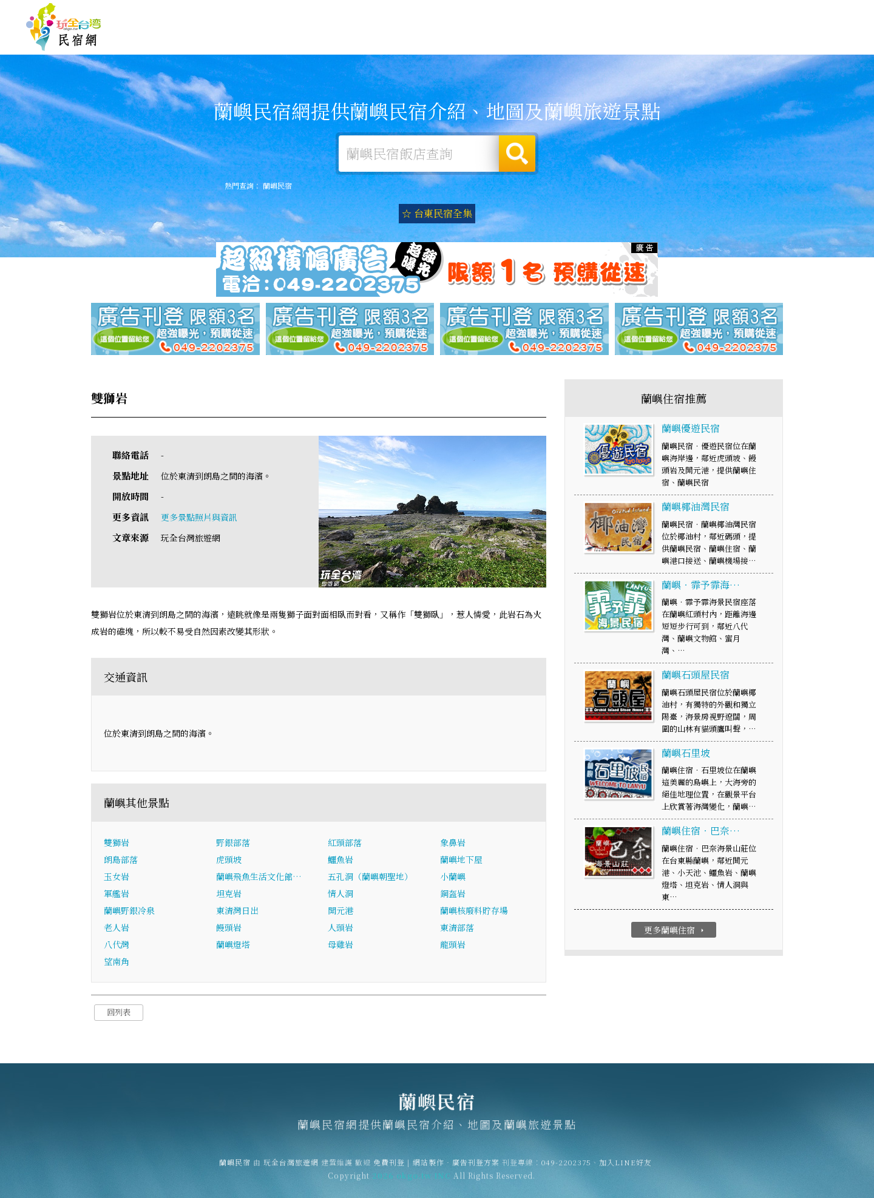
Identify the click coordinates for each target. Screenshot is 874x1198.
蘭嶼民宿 (63, 27)
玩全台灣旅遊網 (612, 13)
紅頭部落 (345, 844)
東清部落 (457, 929)
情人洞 (340, 895)
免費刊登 (663, 13)
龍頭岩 (453, 946)
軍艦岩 (116, 895)
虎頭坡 (229, 861)
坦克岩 (229, 895)
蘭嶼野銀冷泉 (129, 912)
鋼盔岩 (453, 895)
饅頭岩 (229, 929)
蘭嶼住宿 (431, 38)
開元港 (340, 912)
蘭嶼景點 (766, 48)
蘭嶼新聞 (710, 47)
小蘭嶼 (453, 878)
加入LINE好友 (625, 1168)
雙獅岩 (116, 844)
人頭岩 (340, 929)
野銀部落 (233, 844)
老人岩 (116, 929)
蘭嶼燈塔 (233, 946)
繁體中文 (815, 11)
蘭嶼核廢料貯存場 (474, 912)
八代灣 (116, 946)
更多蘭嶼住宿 (675, 932)
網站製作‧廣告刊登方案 (730, 13)
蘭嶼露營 (487, 39)
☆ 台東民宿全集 (437, 213)
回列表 (118, 1014)
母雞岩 (340, 946)
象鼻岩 (453, 844)
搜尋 (517, 153)
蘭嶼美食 (598, 41)
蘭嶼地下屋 (461, 861)
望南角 (116, 963)
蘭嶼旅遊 (542, 40)
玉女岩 (116, 878)
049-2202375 (566, 1168)
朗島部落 (121, 861)
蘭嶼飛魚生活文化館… (259, 878)
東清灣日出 (237, 912)
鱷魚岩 (340, 861)
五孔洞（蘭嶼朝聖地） (370, 878)
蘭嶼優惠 (654, 44)
